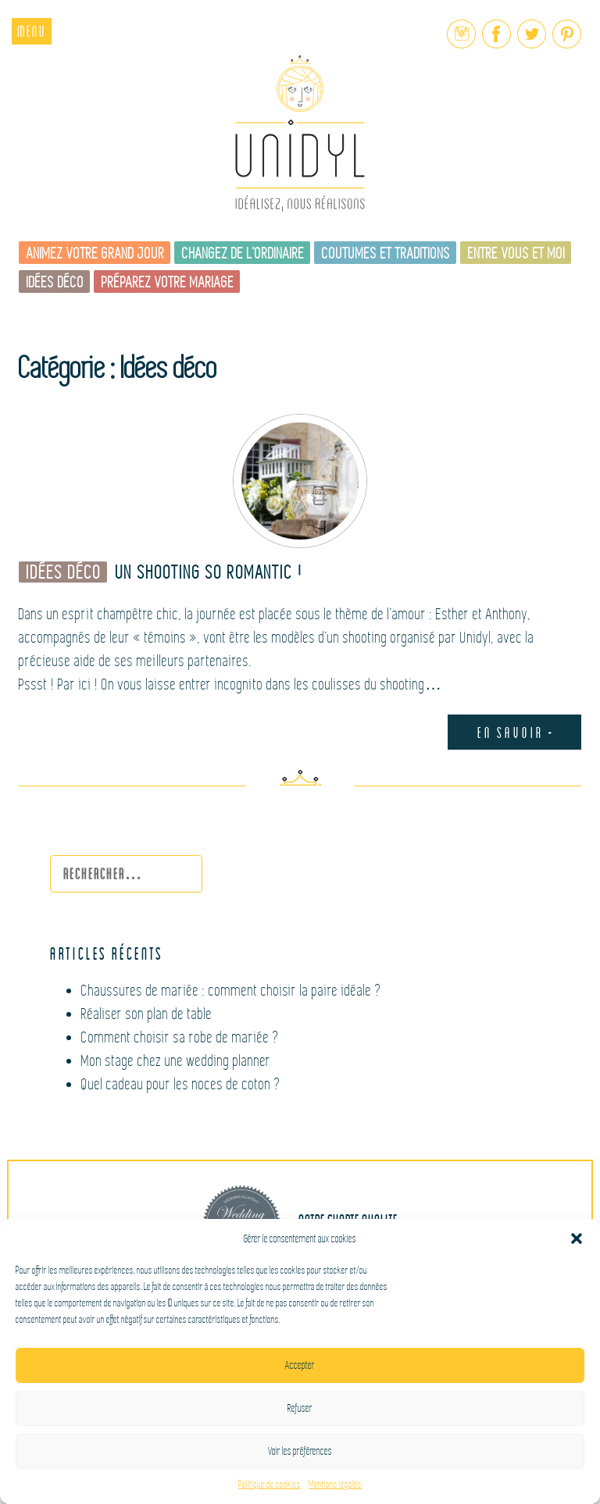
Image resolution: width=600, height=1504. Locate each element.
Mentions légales (335, 1484)
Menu (31, 31)
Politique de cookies (269, 1484)
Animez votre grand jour (96, 253)
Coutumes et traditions (386, 253)
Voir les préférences (300, 1451)
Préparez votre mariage (168, 282)
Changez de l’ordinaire (243, 253)
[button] (576, 1238)
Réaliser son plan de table (146, 1014)
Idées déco (55, 282)
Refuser (300, 1408)
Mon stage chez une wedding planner (176, 1061)
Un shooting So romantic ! (209, 572)
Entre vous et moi (517, 253)
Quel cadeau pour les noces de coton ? (181, 1084)
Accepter (300, 1365)
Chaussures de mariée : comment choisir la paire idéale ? (231, 991)
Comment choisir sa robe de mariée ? (180, 1037)
